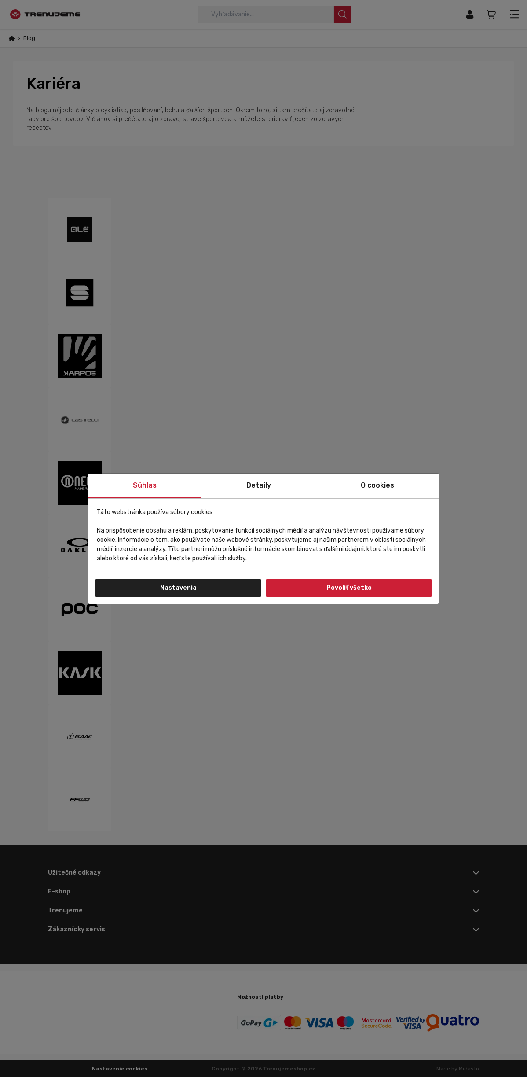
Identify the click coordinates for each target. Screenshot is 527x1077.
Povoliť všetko (349, 588)
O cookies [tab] (377, 485)
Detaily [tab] (258, 485)
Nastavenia (178, 588)
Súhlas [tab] (145, 485)
